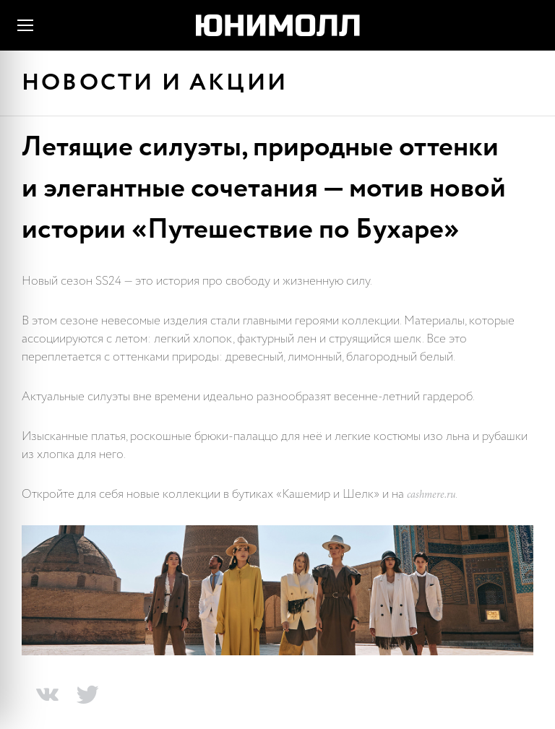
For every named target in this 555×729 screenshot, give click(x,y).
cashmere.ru (431, 496)
